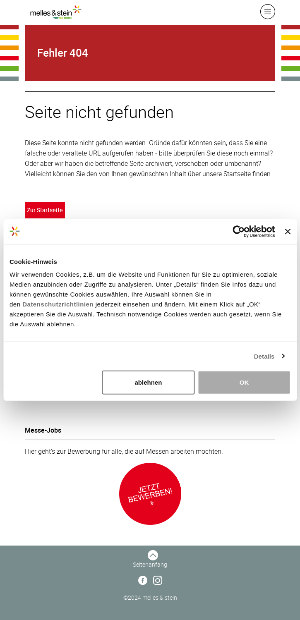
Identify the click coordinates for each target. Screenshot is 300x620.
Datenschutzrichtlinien (58, 304)
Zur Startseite (45, 210)
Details (264, 355)
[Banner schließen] (287, 231)
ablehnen (148, 382)
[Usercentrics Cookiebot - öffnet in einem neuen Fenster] (239, 231)
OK (244, 382)
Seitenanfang (150, 564)
